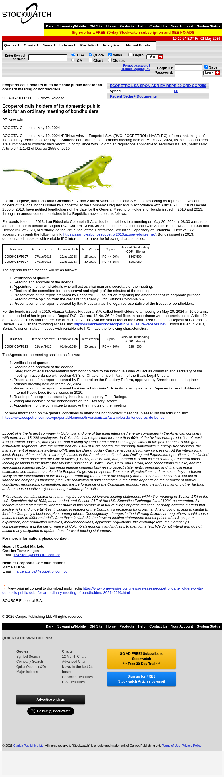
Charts (32, 46)
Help (142, 26)
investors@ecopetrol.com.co (37, 555)
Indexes (68, 46)
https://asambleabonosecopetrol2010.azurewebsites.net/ (120, 324)
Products (126, 26)
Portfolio (89, 46)
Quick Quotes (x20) (31, 667)
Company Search (29, 662)
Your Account (182, 26)
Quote (98, 55)
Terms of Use (171, 745)
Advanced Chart (74, 662)
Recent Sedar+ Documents (133, 96)
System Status (208, 26)
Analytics (113, 46)
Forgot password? (136, 65)
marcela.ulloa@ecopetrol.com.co (41, 571)
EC (176, 91)
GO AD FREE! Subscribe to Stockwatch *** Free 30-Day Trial (141, 659)
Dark (49, 26)
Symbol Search (28, 657)
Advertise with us (50, 700)
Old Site (96, 26)
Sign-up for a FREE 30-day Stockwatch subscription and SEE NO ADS (133, 32)
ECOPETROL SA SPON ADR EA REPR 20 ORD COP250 (158, 86)
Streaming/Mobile (71, 26)
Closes (119, 60)
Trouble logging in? (135, 69)
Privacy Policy (191, 745)
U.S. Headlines (73, 682)
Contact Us (158, 26)
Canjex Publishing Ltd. (28, 745)
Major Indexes (27, 672)
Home (111, 26)
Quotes (12, 46)
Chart (98, 60)
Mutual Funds (140, 46)
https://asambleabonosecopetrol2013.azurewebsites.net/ (109, 234)
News (50, 46)
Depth (138, 55)
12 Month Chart (74, 657)
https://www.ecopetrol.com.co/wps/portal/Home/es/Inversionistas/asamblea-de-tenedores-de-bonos (83, 417)
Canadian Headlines (77, 677)
